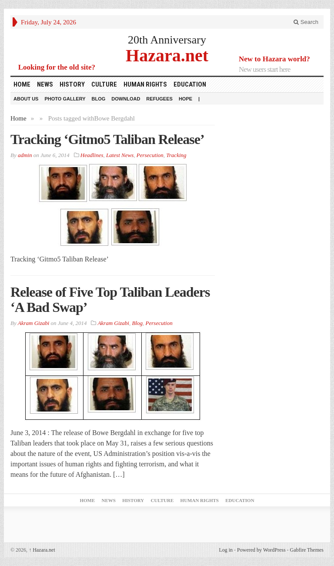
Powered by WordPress (261, 550)
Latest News (120, 155)
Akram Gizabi (113, 323)
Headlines (92, 155)
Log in (226, 550)
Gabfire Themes (307, 550)
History (72, 84)
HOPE (185, 98)
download (125, 98)
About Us (25, 98)
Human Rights (145, 84)
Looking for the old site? (56, 67)
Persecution (150, 155)
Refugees (159, 98)
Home (21, 84)
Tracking (176, 155)
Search (306, 22)
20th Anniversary (167, 39)
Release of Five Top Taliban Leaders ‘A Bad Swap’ (110, 299)
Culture (104, 84)
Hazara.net (167, 55)
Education (190, 84)
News (45, 84)
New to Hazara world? (274, 59)
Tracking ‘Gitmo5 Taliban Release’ (107, 139)
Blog (99, 98)
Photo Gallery (64, 98)
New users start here (264, 69)
